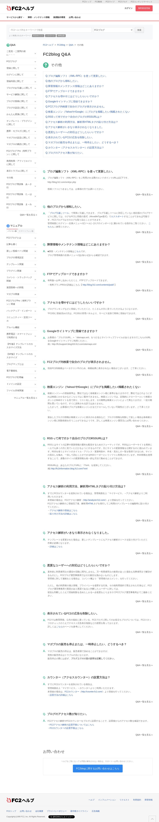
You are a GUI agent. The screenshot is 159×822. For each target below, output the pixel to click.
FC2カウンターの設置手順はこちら (67, 728)
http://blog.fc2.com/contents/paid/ (98, 285)
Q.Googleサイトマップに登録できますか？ (69, 101)
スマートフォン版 (26, 231)
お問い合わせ (75, 17)
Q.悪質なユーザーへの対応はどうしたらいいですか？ (75, 132)
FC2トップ (86, 2)
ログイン (129, 8)
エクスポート (117, 216)
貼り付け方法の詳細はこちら (63, 514)
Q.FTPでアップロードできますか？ (65, 91)
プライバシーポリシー (57, 811)
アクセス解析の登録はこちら (63, 510)
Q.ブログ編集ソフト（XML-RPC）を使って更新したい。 (77, 76)
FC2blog (61, 45)
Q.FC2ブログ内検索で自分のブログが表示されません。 (76, 106)
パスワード (50, 35)
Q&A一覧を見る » (144, 194)
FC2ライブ (110, 2)
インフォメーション (107, 800)
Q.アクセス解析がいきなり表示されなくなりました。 (75, 127)
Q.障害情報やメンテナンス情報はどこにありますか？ (75, 86)
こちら (77, 251)
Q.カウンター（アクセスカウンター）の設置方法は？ (75, 147)
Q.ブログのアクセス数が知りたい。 (65, 152)
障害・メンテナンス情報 (39, 17)
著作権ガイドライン (79, 811)
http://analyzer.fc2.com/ (94, 500)
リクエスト (124, 800)
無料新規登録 (144, 8)
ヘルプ (91, 800)
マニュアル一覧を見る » (25, 398)
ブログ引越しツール (59, 213)
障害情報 (149, 800)
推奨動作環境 (59, 17)
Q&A (71, 45)
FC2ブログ (122, 2)
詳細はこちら (56, 546)
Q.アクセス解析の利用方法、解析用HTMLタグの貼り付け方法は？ (82, 122)
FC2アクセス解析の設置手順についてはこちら (72, 724)
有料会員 (61, 35)
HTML (91, 503)
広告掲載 (96, 811)
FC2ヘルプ (48, 45)
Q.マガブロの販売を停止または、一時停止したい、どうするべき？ (82, 142)
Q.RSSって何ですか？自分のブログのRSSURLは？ (74, 116)
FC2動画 (98, 2)
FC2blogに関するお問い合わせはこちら (97, 768)
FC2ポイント (38, 35)
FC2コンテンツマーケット (142, 2)
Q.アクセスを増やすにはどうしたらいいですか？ (72, 96)
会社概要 (39, 811)
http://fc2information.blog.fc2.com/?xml (69, 468)
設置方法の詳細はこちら (61, 695)
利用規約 (137, 800)
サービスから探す (15, 17)
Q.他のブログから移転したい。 (63, 81)
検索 (139, 30)
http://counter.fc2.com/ (91, 691)
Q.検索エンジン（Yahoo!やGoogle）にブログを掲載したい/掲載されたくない (88, 111)
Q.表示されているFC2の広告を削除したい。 (70, 137)
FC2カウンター (72, 691)
